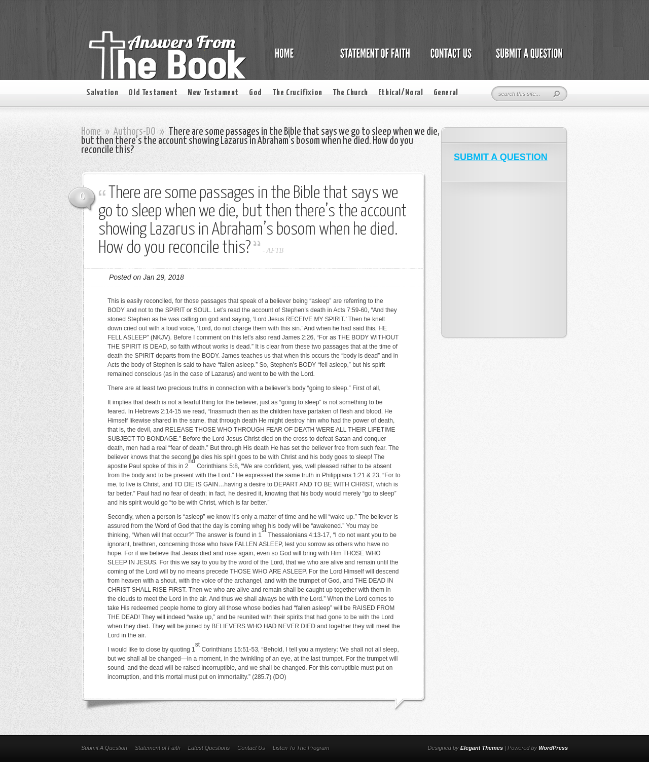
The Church (350, 93)
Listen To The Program (301, 748)
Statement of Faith (158, 748)
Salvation (102, 93)
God (255, 93)
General (446, 93)
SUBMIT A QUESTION (501, 157)
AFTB (275, 250)
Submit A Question (104, 748)
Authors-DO (135, 132)
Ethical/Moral (400, 93)
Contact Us (251, 748)
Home (91, 132)
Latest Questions (209, 748)
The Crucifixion (297, 93)
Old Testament (152, 93)
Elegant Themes (481, 748)
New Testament (213, 93)
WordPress (553, 748)
